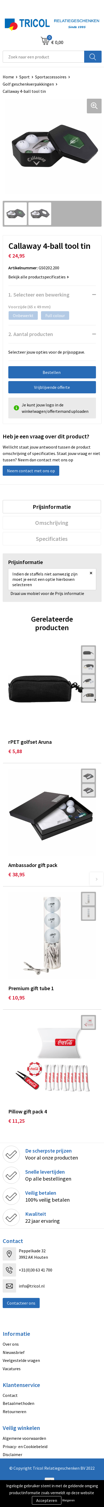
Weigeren (68, 1500)
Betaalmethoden (18, 1403)
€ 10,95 (16, 997)
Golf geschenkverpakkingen (28, 84)
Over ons (11, 1344)
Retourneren (14, 1411)
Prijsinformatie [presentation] (52, 506)
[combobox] (43, 57)
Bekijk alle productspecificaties (38, 276)
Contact (10, 1395)
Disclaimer (12, 1454)
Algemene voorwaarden (24, 1438)
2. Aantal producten (30, 334)
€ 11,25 (16, 1120)
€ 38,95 (16, 874)
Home (8, 76)
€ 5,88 (15, 751)
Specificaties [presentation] (52, 538)
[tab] (52, 506)
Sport (24, 76)
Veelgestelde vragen (21, 1360)
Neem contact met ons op (31, 470)
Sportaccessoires (50, 76)
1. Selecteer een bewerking (38, 294)
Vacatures (12, 1368)
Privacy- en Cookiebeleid (25, 1446)
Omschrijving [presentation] (51, 522)
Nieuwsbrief (14, 1352)
